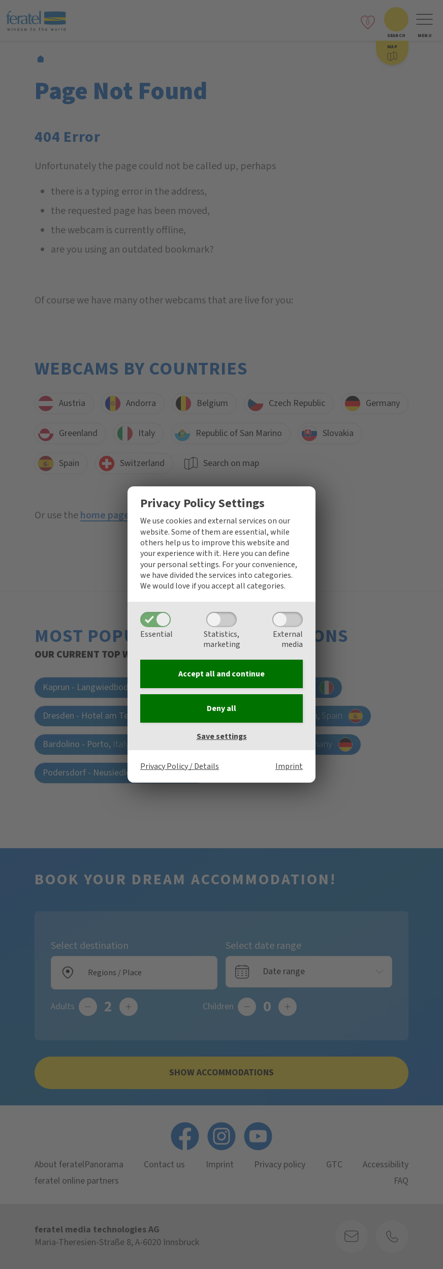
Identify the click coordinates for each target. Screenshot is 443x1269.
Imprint (289, 766)
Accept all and (221, 673)
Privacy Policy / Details (179, 766)
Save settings (222, 736)
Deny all (221, 708)
